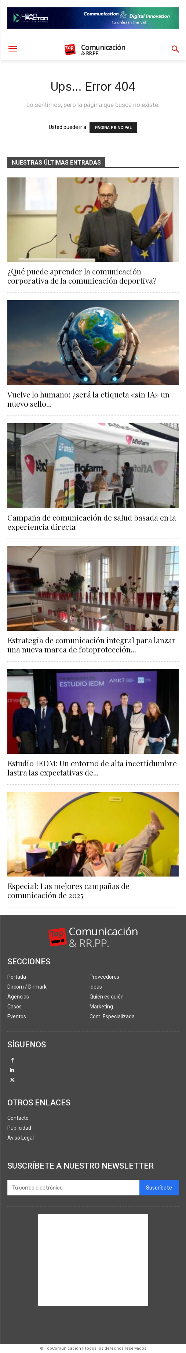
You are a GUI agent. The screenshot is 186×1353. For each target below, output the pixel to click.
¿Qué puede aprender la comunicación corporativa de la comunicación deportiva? (82, 275)
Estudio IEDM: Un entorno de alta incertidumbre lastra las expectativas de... (92, 767)
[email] (73, 1187)
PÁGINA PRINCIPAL (113, 127)
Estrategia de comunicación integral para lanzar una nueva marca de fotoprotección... (91, 644)
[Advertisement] (93, 1260)
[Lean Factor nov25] (93, 34)
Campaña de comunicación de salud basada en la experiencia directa (91, 522)
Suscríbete (159, 1188)
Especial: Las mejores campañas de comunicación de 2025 (68, 890)
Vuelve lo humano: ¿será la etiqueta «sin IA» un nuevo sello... (88, 399)
